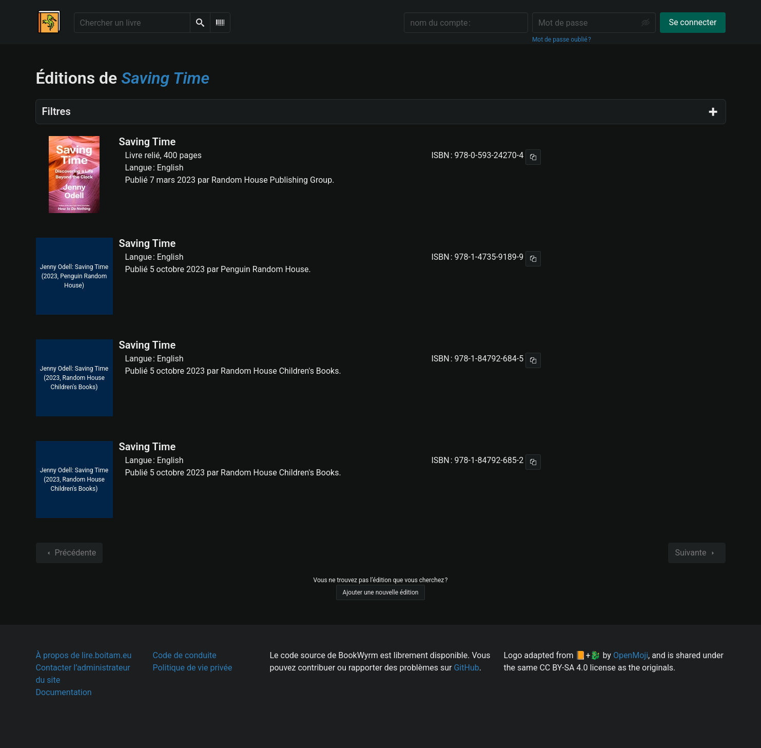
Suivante (696, 553)
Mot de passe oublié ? (561, 39)
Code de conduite (185, 655)
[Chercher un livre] (132, 22)
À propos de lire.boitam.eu (84, 655)
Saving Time (147, 142)
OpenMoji (630, 655)
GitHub (466, 668)
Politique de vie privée (192, 668)
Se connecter (692, 22)
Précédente (69, 553)
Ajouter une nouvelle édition (381, 592)
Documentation (64, 692)
